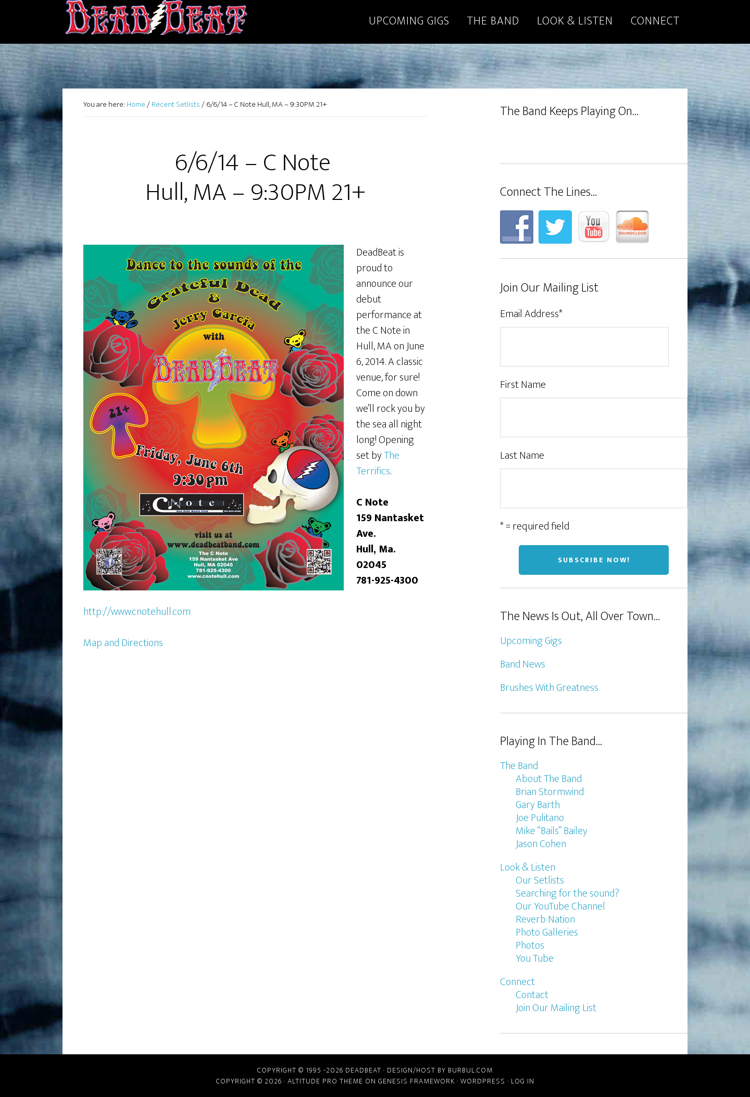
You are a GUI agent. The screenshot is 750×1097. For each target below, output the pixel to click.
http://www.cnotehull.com (137, 612)
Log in (522, 1081)
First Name (523, 385)
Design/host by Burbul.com (440, 1070)
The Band (519, 766)
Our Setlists (540, 880)
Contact (532, 995)
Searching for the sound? (567, 893)
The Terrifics (377, 463)
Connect (517, 982)
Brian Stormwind (550, 792)
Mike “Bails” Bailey (552, 831)
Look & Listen (527, 867)
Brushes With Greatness (549, 688)
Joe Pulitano (540, 818)
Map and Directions (123, 643)
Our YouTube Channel (560, 906)
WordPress (482, 1081)
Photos (530, 945)
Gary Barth (538, 805)
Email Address (531, 314)
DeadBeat (156, 20)
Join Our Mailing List (556, 1008)
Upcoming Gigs (531, 641)
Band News (522, 664)
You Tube (535, 958)
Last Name (522, 455)
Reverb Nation (545, 919)
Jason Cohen (541, 844)
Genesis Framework (416, 1081)
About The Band (549, 779)
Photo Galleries (547, 932)
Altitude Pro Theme (325, 1081)
